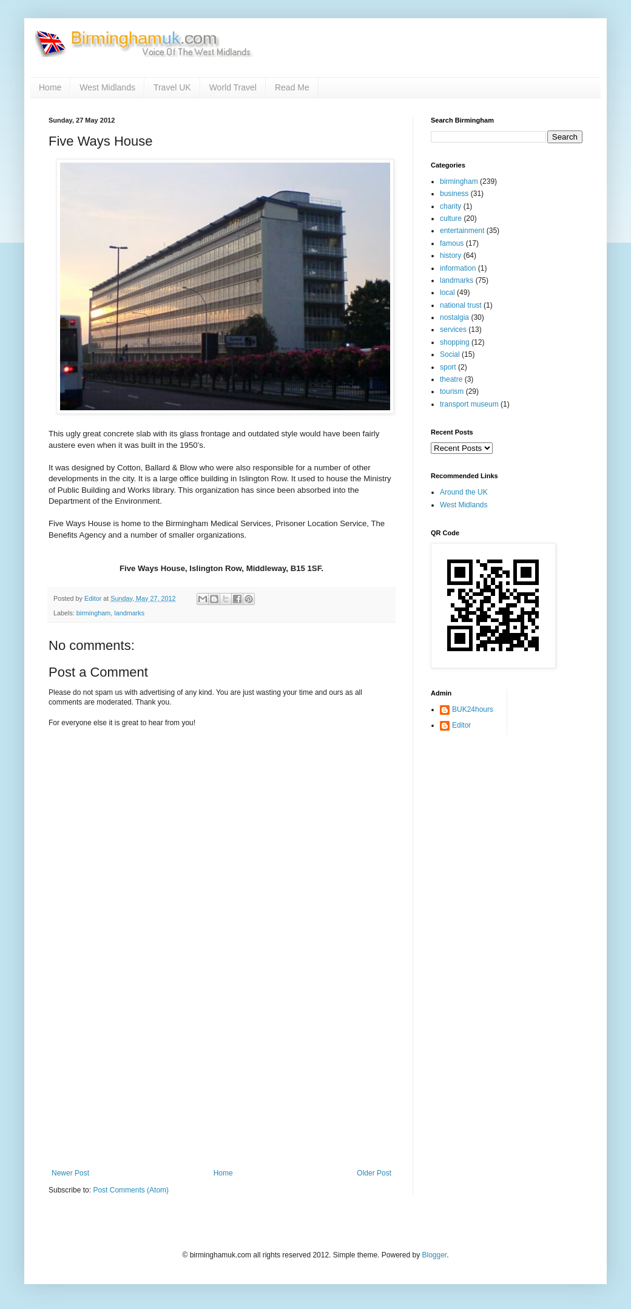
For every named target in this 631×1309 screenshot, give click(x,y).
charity (450, 206)
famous (452, 243)
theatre (451, 379)
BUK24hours (472, 709)
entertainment (462, 230)
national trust (461, 305)
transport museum (469, 404)
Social (450, 354)
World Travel (233, 87)
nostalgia (454, 317)
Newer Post (70, 1173)
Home (50, 87)
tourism (452, 391)
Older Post (374, 1173)
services (453, 329)
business (454, 193)
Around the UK (464, 492)
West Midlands (107, 87)
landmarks (129, 613)
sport (448, 367)
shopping (455, 342)
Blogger (434, 1255)
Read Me (292, 87)
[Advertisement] (221, 1078)
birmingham (93, 613)
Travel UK (172, 87)
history (450, 255)
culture (451, 218)
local (447, 292)
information (458, 268)
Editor (461, 725)
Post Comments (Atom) (131, 1190)
